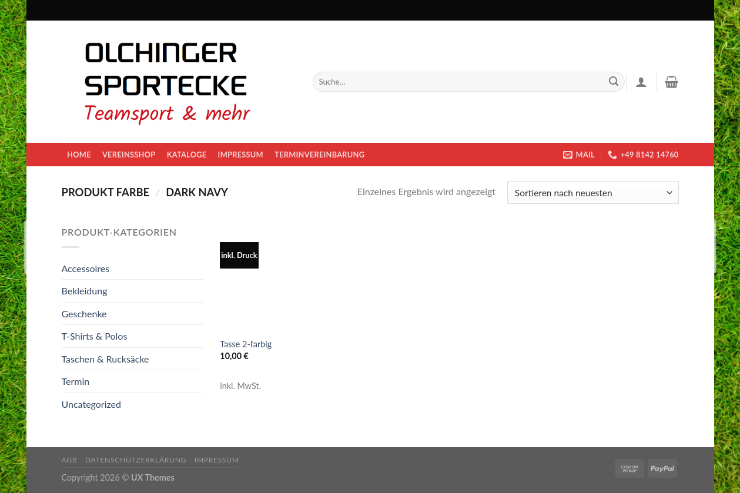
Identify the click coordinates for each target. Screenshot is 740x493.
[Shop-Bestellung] (592, 192)
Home (79, 154)
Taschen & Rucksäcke (105, 358)
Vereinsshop (128, 154)
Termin (76, 381)
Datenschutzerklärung (135, 459)
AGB (70, 459)
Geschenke (84, 313)
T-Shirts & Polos (95, 335)
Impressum (240, 154)
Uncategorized (92, 404)
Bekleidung (85, 290)
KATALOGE (187, 154)
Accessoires (86, 268)
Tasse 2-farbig (246, 344)
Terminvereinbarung (319, 154)
